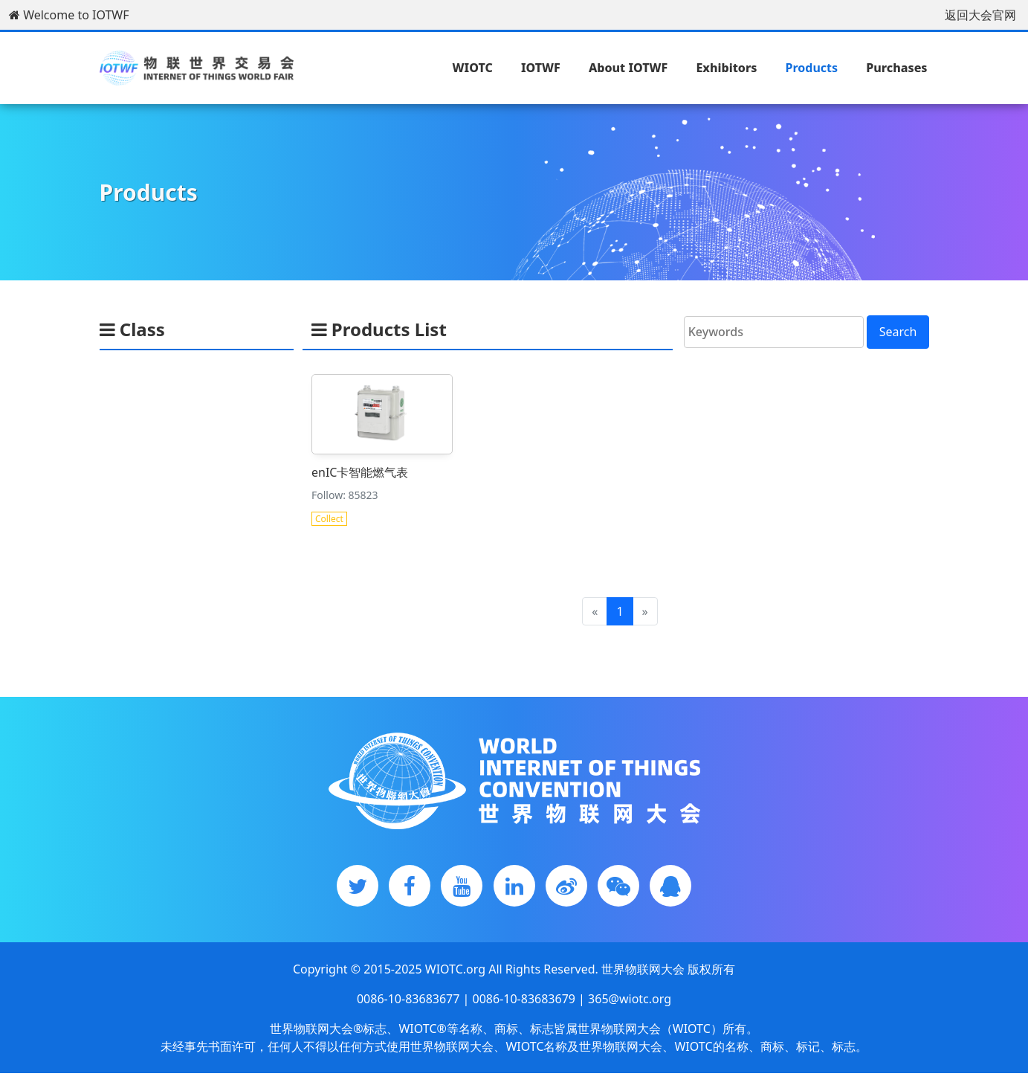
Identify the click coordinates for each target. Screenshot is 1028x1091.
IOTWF (540, 67)
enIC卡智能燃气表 (359, 471)
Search (898, 332)
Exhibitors (726, 67)
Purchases (896, 67)
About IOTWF (628, 67)
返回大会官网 (980, 15)
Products (812, 67)
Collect (329, 518)
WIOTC (473, 67)
